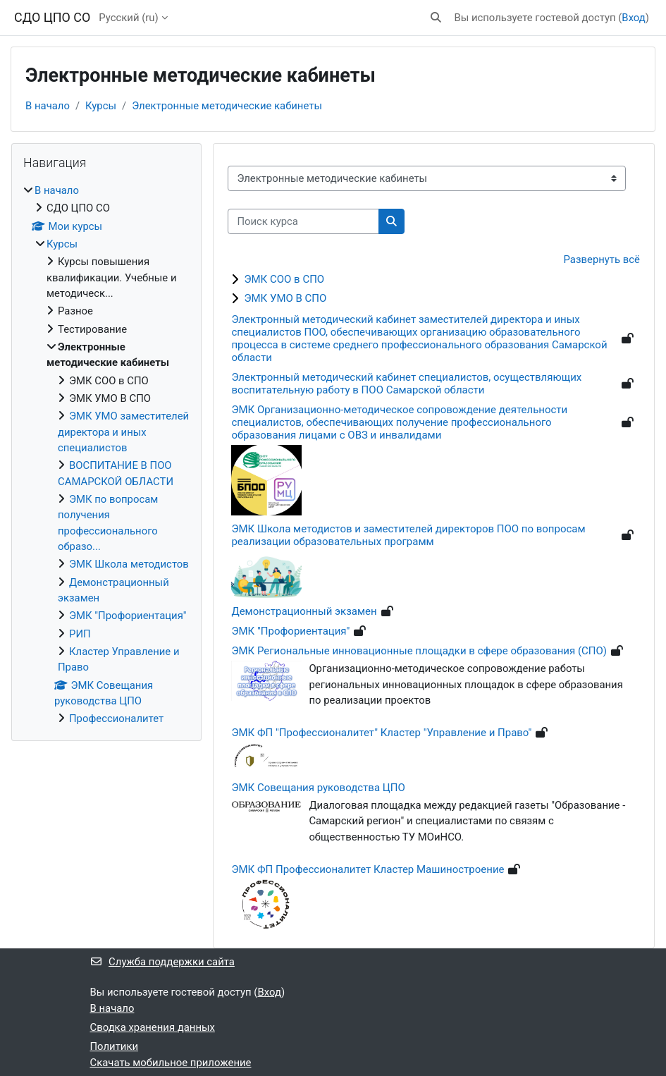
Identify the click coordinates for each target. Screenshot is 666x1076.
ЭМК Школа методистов (129, 564)
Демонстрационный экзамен (303, 611)
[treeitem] (106, 455)
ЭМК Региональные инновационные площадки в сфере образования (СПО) (419, 650)
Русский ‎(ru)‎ (128, 17)
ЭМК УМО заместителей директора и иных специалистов (123, 432)
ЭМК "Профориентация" (290, 631)
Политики (114, 1046)
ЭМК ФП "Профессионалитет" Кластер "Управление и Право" (381, 732)
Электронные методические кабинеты (227, 105)
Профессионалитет (116, 718)
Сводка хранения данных (152, 1027)
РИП (80, 634)
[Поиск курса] (303, 221)
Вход (633, 17)
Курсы (100, 105)
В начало (47, 105)
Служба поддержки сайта (162, 961)
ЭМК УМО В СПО (285, 298)
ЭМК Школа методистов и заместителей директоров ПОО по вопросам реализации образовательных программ (408, 535)
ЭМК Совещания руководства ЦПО (318, 787)
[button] (436, 17)
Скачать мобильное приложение (171, 1062)
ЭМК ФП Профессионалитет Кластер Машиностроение (367, 869)
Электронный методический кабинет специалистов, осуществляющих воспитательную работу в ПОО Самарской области (406, 383)
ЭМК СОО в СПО (284, 279)
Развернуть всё (602, 259)
